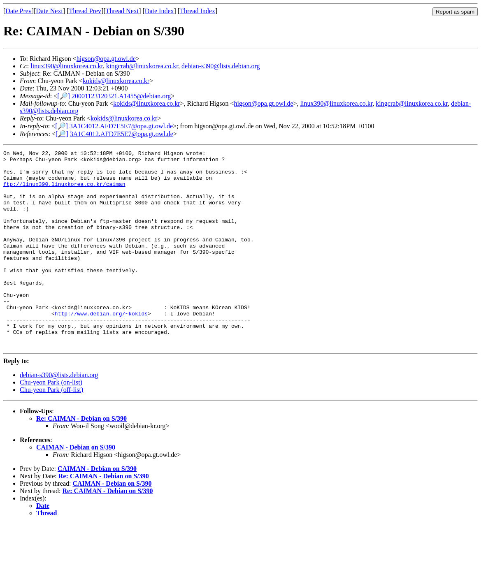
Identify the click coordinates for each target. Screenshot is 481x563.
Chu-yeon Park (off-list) (51, 429)
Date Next (49, 10)
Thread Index (197, 10)
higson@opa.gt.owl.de (106, 58)
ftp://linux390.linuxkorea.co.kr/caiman (64, 191)
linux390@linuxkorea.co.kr (66, 66)
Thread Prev (85, 10)
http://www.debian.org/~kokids (101, 346)
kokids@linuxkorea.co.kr (116, 80)
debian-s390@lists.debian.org (220, 66)
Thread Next (122, 10)
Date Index (159, 10)
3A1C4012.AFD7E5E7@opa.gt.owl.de (121, 126)
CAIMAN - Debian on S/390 (75, 486)
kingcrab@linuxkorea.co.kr (142, 66)
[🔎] (63, 96)
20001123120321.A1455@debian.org (121, 96)
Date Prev (18, 10)
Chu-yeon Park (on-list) (51, 421)
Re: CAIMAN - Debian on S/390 (81, 457)
